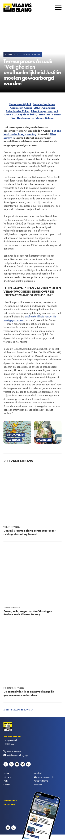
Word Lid (37, 773)
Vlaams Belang (45, 118)
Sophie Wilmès (27, 114)
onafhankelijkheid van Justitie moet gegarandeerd (29, 318)
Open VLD (10, 114)
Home (6, 773)
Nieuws (6, 777)
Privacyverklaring (41, 780)
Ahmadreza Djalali (20, 104)
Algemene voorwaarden (44, 777)
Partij (5, 780)
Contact (6, 784)
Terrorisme (43, 114)
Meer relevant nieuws (16, 709)
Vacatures (38, 784)
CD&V (37, 108)
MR (56, 111)
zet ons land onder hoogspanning (32, 132)
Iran (50, 111)
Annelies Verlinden (44, 104)
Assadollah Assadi (21, 108)
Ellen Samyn (38, 111)
